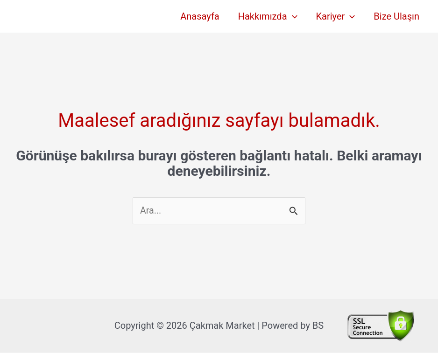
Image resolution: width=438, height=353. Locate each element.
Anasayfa (199, 16)
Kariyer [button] (335, 16)
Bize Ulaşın (396, 16)
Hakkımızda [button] (267, 16)
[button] (292, 16)
